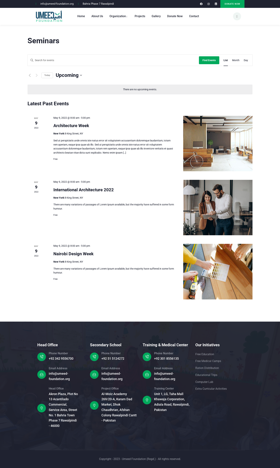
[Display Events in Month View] (235, 60)
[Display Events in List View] (226, 60)
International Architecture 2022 (83, 189)
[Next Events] (36, 75)
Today (47, 75)
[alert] (140, 89)
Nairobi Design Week (73, 253)
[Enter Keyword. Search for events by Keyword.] (113, 60)
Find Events (209, 60)
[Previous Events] (30, 75)
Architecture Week (71, 125)
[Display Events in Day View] (246, 60)
